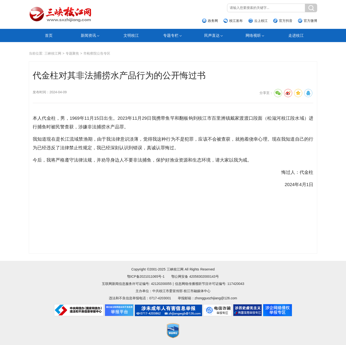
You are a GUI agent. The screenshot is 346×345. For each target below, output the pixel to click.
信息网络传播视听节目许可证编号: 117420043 (209, 284)
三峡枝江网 (52, 53)
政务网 (213, 21)
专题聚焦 (72, 53)
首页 (49, 35)
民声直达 (212, 35)
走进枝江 (296, 35)
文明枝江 (131, 35)
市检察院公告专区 (96, 53)
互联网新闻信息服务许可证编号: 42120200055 (137, 284)
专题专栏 (171, 35)
